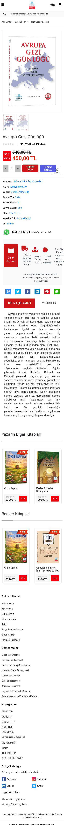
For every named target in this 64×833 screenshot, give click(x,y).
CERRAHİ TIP (8, 722)
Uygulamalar (10, 792)
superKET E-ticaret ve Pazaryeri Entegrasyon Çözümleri (32, 824)
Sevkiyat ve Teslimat (12, 660)
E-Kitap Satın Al (48, 168)
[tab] (19, 303)
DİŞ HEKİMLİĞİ (9, 742)
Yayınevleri (7, 608)
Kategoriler (9, 704)
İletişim (5, 624)
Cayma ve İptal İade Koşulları (16, 691)
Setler (5, 748)
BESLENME (7, 727)
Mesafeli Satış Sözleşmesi (15, 670)
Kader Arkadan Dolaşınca (45, 490)
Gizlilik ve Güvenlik (11, 675)
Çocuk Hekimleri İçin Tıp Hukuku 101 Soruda (47, 569)
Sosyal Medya (11, 766)
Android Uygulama (13, 799)
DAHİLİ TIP (7, 716)
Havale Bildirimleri (11, 640)
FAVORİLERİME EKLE (33, 144)
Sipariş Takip (8, 634)
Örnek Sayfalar (11, 255)
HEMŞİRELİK (8, 732)
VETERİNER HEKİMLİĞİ (13, 737)
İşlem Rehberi (9, 619)
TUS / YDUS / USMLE (12, 758)
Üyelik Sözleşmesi (11, 681)
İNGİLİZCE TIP (9, 753)
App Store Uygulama (15, 804)
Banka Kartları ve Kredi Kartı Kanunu (20, 696)
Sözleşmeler (10, 647)
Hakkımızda (8, 603)
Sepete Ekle (30, 168)
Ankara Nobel (11, 596)
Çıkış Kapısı (10, 488)
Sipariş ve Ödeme (11, 655)
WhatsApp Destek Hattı (27, 232)
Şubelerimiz (8, 614)
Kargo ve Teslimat (11, 686)
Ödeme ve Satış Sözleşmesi (16, 665)
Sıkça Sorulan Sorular (13, 629)
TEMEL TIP (7, 711)
